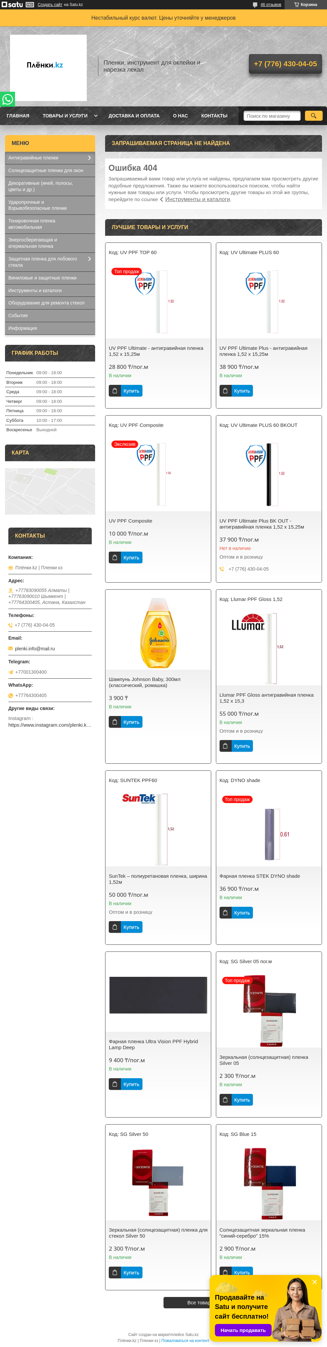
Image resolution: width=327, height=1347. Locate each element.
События (18, 315)
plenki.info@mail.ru (35, 648)
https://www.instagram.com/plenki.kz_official (50, 725)
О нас (180, 115)
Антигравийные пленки (33, 157)
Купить (131, 391)
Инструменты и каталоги (197, 199)
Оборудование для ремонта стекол (46, 302)
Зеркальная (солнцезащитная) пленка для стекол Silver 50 (158, 1233)
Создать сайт (50, 4)
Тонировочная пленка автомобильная (31, 224)
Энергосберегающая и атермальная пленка (32, 243)
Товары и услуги (65, 115)
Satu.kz (192, 1334)
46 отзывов (271, 4)
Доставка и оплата (133, 115)
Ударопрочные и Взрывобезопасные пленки (37, 205)
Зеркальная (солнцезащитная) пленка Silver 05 (264, 1060)
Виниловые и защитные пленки (42, 277)
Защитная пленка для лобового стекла (42, 262)
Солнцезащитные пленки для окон (45, 170)
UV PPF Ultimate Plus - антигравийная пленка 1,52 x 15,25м (264, 351)
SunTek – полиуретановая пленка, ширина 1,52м (158, 879)
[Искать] (314, 116)
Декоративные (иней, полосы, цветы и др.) (40, 186)
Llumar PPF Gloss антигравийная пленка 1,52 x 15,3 (267, 698)
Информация (22, 328)
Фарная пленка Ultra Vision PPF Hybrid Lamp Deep (153, 1044)
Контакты (214, 115)
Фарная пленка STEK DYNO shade (260, 876)
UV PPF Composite (130, 521)
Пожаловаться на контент (185, 1340)
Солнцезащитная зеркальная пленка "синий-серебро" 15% (262, 1233)
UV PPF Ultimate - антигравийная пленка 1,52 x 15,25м (156, 351)
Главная (18, 115)
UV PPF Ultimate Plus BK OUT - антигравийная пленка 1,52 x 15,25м (262, 524)
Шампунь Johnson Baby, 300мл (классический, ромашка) (145, 682)
